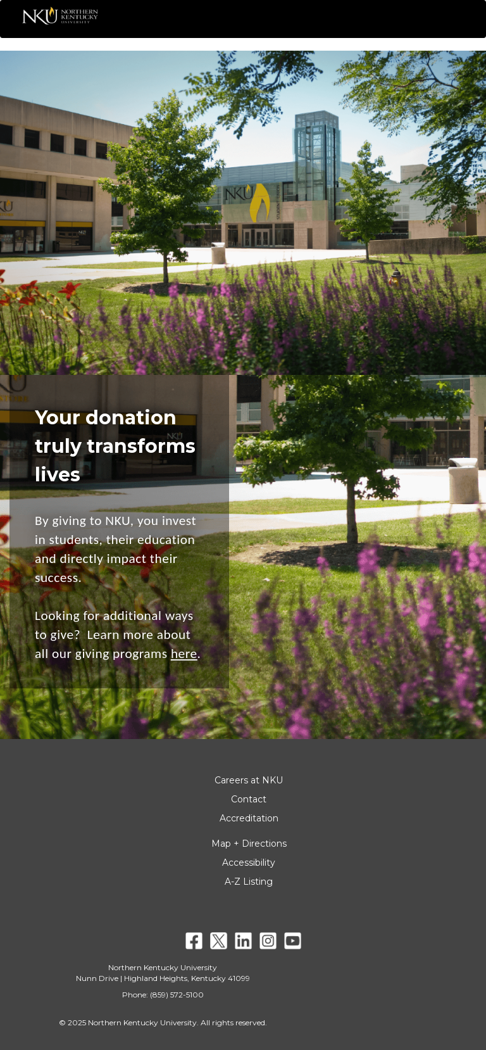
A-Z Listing (249, 881)
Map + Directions (249, 843)
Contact (248, 799)
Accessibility (248, 862)
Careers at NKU (249, 780)
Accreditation (249, 818)
